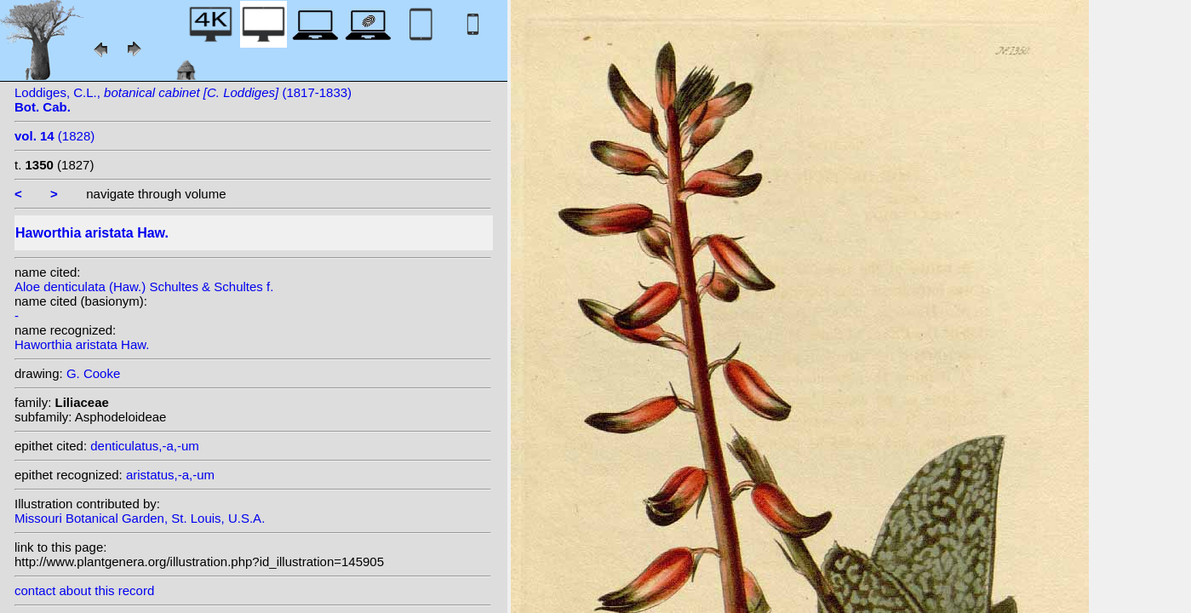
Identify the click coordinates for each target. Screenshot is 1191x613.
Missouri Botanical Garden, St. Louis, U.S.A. (139, 518)
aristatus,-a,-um (170, 474)
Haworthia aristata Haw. (81, 344)
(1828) (54, 136)
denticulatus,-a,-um (144, 445)
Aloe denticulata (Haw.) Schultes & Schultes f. (143, 286)
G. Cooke (93, 373)
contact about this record (84, 590)
